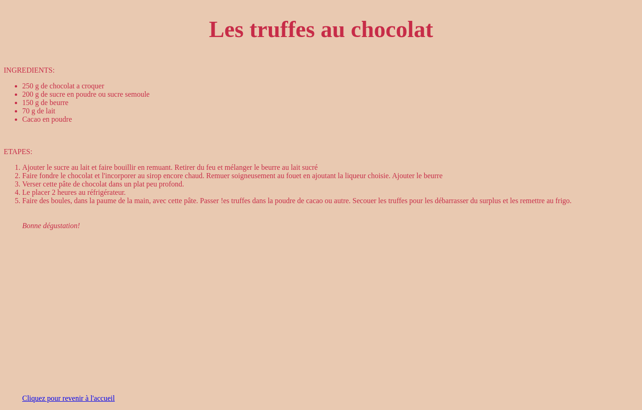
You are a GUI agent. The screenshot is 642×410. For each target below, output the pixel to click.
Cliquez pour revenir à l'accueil (68, 398)
